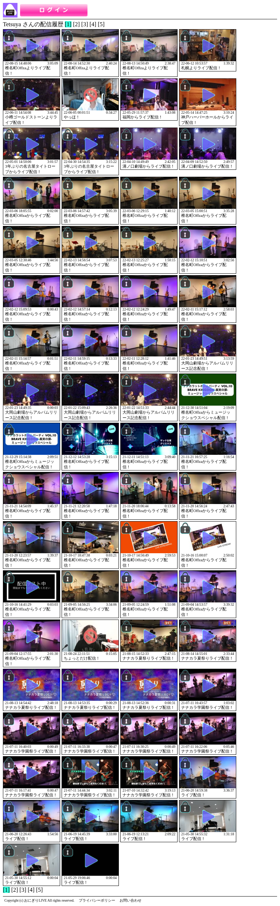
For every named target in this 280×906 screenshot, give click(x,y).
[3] (84, 24)
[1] (68, 24)
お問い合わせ (130, 900)
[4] (93, 24)
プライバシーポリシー (97, 900)
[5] (101, 24)
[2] (76, 24)
